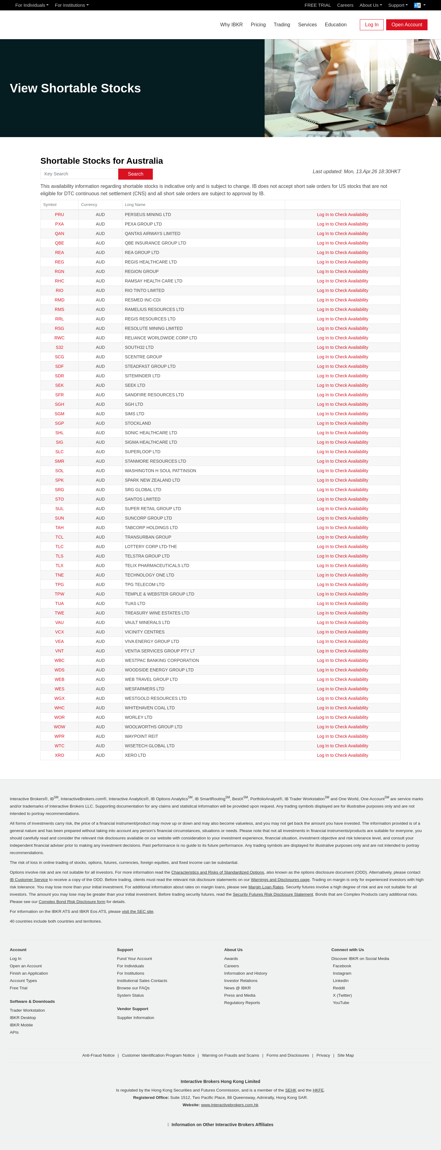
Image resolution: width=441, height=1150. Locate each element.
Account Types (23, 980)
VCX (59, 631)
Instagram (342, 973)
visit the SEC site (137, 911)
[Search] (354, 25)
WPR (60, 736)
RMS (59, 309)
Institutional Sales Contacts (142, 980)
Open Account (406, 24)
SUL (59, 508)
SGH (59, 404)
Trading (282, 24)
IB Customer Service (29, 879)
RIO (59, 290)
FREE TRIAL (318, 5)
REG (59, 261)
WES (59, 688)
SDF (59, 366)
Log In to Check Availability (342, 214)
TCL (59, 537)
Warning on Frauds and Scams (230, 1055)
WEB (59, 679)
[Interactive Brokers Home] (46, 23)
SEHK (290, 1090)
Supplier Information (135, 1017)
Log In (372, 24)
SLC (59, 451)
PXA (59, 224)
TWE (59, 612)
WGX (60, 698)
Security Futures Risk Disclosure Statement (273, 894)
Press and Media (239, 995)
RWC (60, 337)
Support (396, 5)
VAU (59, 622)
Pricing (258, 24)
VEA (59, 641)
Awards (231, 958)
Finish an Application (29, 973)
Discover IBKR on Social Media (360, 958)
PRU (59, 214)
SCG (59, 356)
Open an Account (26, 966)
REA (59, 252)
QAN (59, 233)
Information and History (245, 973)
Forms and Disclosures (287, 1055)
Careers (345, 5)
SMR (59, 461)
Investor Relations (241, 980)
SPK (59, 480)
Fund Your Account (134, 958)
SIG (59, 442)
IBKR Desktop (23, 1017)
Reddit (339, 988)
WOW (59, 726)
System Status (130, 995)
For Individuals (30, 5)
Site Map (345, 1055)
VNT (59, 650)
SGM (59, 413)
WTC (59, 745)
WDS (60, 669)
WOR (59, 717)
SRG (59, 489)
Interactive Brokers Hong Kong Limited (220, 1081)
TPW (59, 594)
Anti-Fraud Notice (98, 1055)
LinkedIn (341, 980)
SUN (59, 518)
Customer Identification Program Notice (158, 1055)
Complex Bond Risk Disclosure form (72, 901)
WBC (60, 660)
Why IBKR (231, 24)
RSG (59, 328)
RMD (59, 299)
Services (307, 24)
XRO (59, 755)
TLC (59, 546)
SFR (59, 394)
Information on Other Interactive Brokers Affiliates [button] (222, 1124)
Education (336, 24)
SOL (59, 470)
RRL (59, 318)
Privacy (323, 1055)
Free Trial (18, 988)
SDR (59, 375)
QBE (59, 243)
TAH (59, 527)
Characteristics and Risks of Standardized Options (217, 872)
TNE (59, 575)
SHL (59, 432)
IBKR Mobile (21, 1025)
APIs (14, 1032)
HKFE (318, 1090)
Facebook (342, 966)
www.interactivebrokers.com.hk (229, 1105)
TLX (60, 565)
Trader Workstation (27, 1010)
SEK (59, 385)
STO (59, 499)
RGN (59, 271)
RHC (59, 280)
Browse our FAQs (133, 988)
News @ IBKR (237, 988)
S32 (59, 347)
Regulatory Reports (242, 1002)
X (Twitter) (342, 995)
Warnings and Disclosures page (280, 879)
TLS (60, 556)
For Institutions (70, 5)
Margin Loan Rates (266, 887)
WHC (60, 707)
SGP (59, 423)
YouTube (341, 1002)
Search (135, 174)
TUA (59, 603)
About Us (369, 5)
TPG (59, 584)
